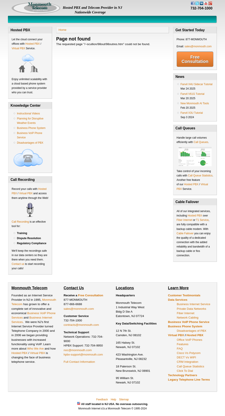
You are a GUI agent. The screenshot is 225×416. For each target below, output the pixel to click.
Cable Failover (185, 233)
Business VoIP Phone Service (188, 322)
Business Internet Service (193, 304)
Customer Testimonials (184, 295)
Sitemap (124, 399)
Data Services (177, 299)
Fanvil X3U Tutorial (192, 112)
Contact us (18, 264)
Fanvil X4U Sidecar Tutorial (196, 84)
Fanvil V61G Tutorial (193, 93)
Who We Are (36, 348)
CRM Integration (187, 361)
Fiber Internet (184, 220)
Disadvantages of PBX (30, 142)
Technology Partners (182, 375)
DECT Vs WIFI (186, 357)
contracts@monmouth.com (81, 324)
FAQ (180, 348)
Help (113, 399)
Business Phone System (31, 128)
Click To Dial (185, 370)
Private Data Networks (191, 308)
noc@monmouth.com (78, 350)
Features (183, 344)
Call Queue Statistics (200, 175)
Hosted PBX (32, 43)
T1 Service (202, 220)
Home (63, 29)
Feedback (102, 399)
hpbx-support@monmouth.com (83, 354)
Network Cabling (188, 317)
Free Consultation (194, 59)
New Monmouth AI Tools (195, 103)
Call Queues (201, 142)
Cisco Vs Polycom (189, 353)
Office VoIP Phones (189, 339)
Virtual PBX (19, 48)
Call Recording (20, 221)
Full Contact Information (79, 361)
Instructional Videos (28, 113)
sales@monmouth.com (198, 46)
